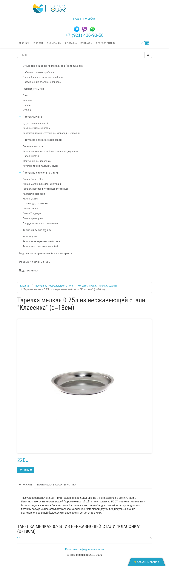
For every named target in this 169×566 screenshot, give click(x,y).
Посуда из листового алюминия (40, 223)
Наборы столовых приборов (39, 72)
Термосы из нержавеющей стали (41, 241)
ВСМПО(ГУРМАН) (31, 89)
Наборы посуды (32, 156)
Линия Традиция (32, 213)
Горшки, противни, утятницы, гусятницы (45, 189)
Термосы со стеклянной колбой (40, 246)
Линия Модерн (31, 208)
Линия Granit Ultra (33, 179)
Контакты (86, 43)
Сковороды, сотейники (35, 203)
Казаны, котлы (31, 198)
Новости (38, 43)
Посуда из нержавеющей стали (40, 140)
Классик (27, 100)
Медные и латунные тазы (34, 261)
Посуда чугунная (31, 116)
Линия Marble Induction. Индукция (42, 184)
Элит (25, 95)
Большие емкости (33, 146)
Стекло (27, 110)
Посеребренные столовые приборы (43, 77)
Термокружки (30, 236)
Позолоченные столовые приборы (42, 82)
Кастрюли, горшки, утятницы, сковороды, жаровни (51, 133)
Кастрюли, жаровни (34, 194)
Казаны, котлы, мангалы (36, 128)
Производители (106, 43)
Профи (26, 105)
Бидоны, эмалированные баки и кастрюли (45, 253)
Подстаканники (28, 270)
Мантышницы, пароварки (37, 161)
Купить (26, 469)
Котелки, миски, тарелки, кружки (41, 166)
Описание (25, 484)
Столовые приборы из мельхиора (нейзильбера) (51, 65)
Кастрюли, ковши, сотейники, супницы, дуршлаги (50, 151)
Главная (24, 43)
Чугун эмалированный (35, 123)
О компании (54, 43)
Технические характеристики (56, 484)
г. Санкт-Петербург (84, 18)
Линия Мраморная (33, 218)
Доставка (71, 43)
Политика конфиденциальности (84, 549)
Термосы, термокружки (35, 230)
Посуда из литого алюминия (39, 172)
